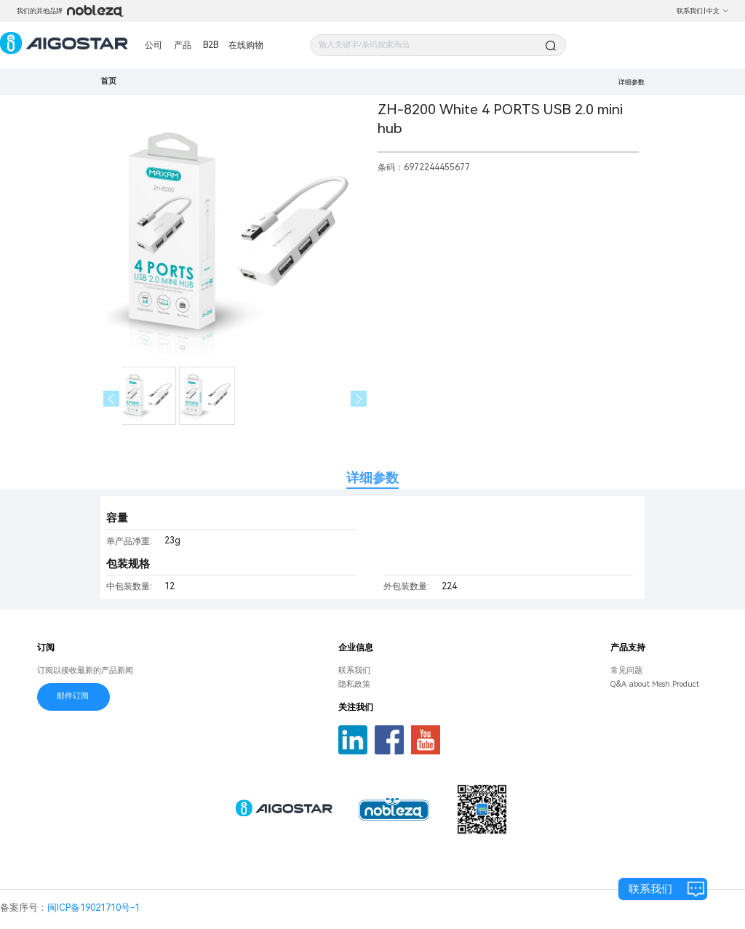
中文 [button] (717, 11)
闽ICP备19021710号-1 (93, 907)
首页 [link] (108, 81)
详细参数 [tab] (372, 477)
